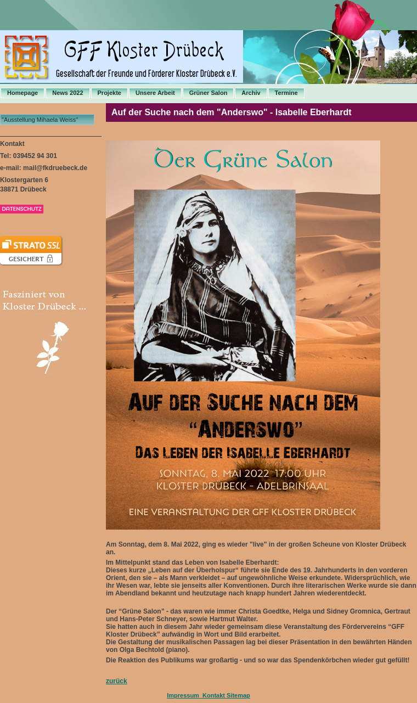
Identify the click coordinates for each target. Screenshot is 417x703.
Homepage (22, 92)
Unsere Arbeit (155, 92)
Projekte (109, 92)
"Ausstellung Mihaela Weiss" (40, 119)
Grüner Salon (208, 92)
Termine (286, 92)
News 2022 (67, 92)
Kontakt (213, 695)
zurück (116, 681)
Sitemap (238, 695)
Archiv (250, 92)
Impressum (183, 695)
